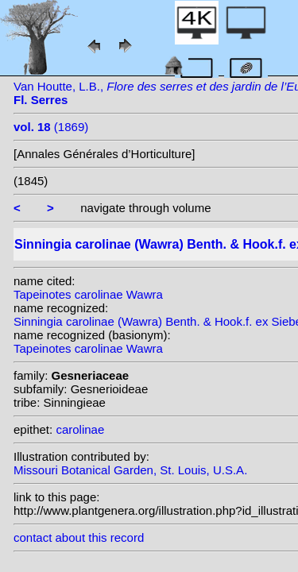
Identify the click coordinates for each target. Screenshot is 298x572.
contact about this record (79, 537)
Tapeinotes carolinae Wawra (88, 294)
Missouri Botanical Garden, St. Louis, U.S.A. (130, 470)
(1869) (51, 126)
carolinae (80, 429)
